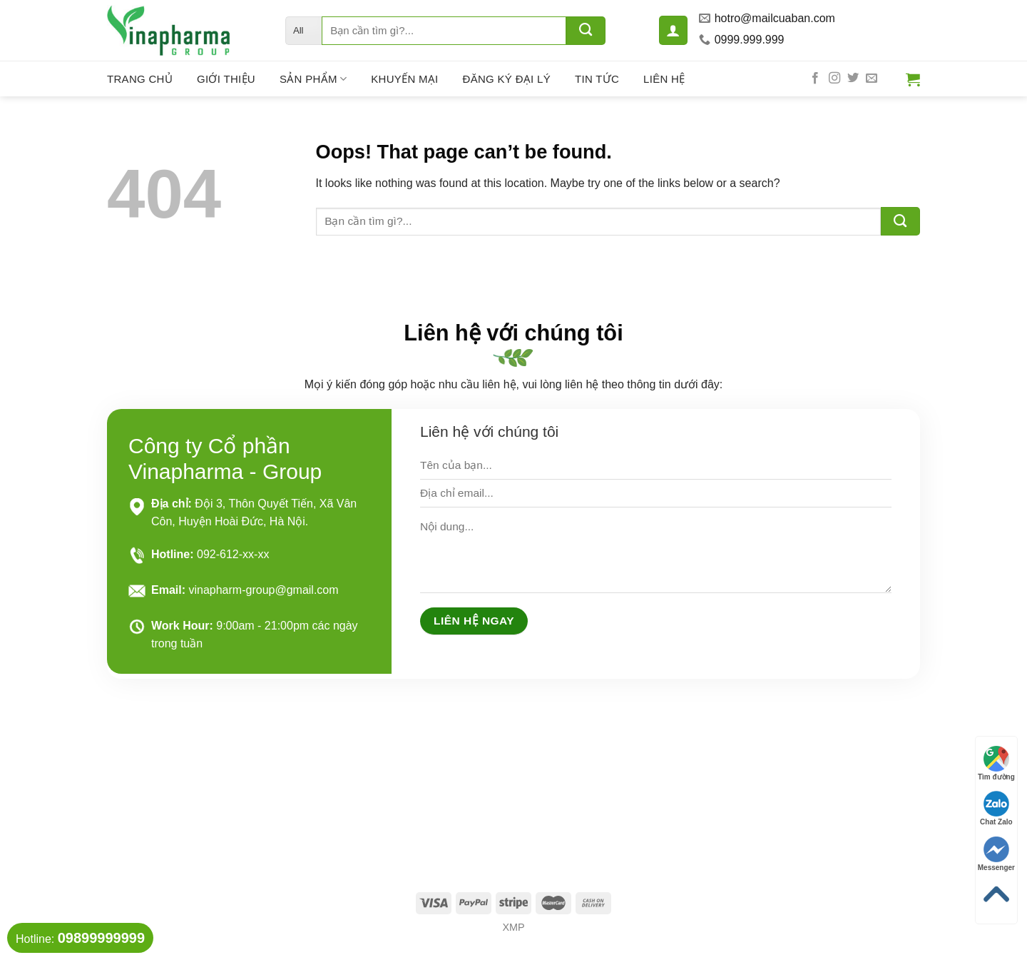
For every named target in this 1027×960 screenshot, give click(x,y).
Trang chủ (140, 79)
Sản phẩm (313, 79)
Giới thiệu (226, 79)
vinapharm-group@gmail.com (263, 590)
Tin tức (597, 79)
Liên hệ (664, 79)
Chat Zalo (996, 808)
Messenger (996, 854)
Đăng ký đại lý (507, 79)
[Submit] (586, 30)
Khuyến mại (404, 79)
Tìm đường (996, 763)
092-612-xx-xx (233, 554)
